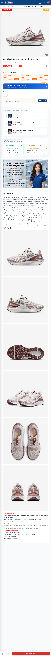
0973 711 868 (42, 101)
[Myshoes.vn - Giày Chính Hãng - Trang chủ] (9, 2)
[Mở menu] (2, 2)
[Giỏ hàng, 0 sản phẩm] (48, 3)
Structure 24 (40, 199)
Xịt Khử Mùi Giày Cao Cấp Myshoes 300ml (24, 130)
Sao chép (16, 79)
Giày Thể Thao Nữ (20, 6)
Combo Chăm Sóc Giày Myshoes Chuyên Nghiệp (25, 115)
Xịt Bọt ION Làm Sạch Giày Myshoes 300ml (24, 122)
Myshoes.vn (25, 226)
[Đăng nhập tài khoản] (40, 2)
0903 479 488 (13, 534)
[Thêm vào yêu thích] (46, 66)
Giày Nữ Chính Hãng (10, 6)
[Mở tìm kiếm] (44, 3)
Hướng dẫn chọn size (42, 92)
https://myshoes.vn (12, 538)
